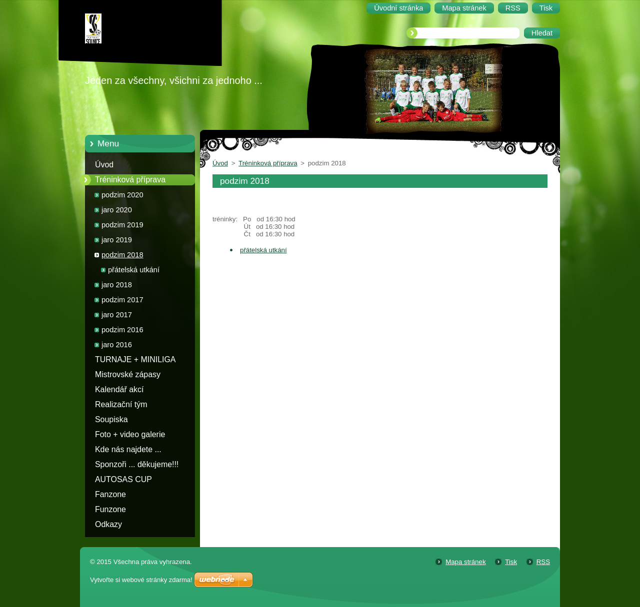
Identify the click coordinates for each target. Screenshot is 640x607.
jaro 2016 (117, 345)
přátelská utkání (134, 270)
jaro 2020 (117, 210)
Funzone (110, 509)
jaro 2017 (117, 315)
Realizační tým (121, 404)
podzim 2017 (123, 300)
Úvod (104, 164)
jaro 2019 (117, 240)
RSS (543, 562)
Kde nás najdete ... (128, 449)
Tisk (511, 562)
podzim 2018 (123, 255)
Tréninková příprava (130, 179)
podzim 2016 (123, 330)
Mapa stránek (466, 562)
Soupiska (111, 419)
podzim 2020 (123, 195)
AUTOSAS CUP (123, 479)
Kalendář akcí (119, 389)
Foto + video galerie (130, 434)
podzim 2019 (123, 225)
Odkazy (108, 524)
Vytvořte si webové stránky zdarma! (141, 580)
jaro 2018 (117, 285)
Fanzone (110, 494)
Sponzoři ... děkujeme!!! (136, 464)
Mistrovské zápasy (127, 374)
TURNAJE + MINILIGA (135, 359)
